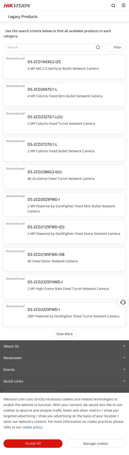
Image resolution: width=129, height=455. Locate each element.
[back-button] (4, 15)
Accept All (33, 443)
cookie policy (32, 427)
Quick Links (13, 381)
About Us (11, 346)
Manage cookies (95, 443)
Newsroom (12, 357)
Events (9, 369)
